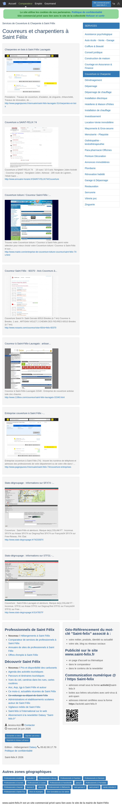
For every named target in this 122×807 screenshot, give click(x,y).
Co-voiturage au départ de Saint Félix (28, 695)
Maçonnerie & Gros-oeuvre (99, 128)
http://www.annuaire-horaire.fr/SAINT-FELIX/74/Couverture (32, 179)
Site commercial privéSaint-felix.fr (101, 4)
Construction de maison (97, 58)
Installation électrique (96, 98)
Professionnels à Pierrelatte (96, 783)
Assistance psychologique (98, 34)
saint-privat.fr (94, 787)
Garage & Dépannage (96, 180)
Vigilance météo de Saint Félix (24, 707)
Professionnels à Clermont (94, 778)
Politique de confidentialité (87, 12)
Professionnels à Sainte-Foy (14, 792)
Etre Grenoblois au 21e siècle (58, 792)
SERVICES (91, 25)
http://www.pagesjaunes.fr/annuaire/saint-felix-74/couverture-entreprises (38, 467)
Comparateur (25, 3)
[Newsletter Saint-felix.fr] (113, 3)
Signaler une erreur (32, 736)
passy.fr (79, 783)
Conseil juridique (93, 52)
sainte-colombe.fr (109, 787)
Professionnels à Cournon (13, 783)
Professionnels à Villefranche (59, 787)
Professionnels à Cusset (37, 783)
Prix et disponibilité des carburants (38, 667)
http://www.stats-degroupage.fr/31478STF (24, 612)
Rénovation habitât (95, 174)
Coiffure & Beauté (94, 46)
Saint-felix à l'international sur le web (27, 711)
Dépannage (91, 86)
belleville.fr (31, 778)
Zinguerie (90, 204)
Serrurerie (90, 192)
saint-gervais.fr (79, 787)
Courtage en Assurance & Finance (98, 66)
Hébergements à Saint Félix (35, 635)
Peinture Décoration (95, 156)
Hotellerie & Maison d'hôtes (99, 104)
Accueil (12, 3)
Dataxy (33, 747)
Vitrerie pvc (91, 198)
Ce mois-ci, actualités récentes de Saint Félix (32, 691)
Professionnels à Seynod (13, 787)
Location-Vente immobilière (99, 122)
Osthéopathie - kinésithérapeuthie (94, 142)
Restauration (91, 186)
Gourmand (50, 3)
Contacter (30, 725)
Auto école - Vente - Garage (99, 40)
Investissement (93, 116)
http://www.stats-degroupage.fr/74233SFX (24, 540)
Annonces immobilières (97, 162)
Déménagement (93, 80)
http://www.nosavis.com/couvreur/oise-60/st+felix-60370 (30, 327)
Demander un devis (14, 736)
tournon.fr (30, 787)
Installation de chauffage (98, 110)
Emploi (38, 3)
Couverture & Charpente (98, 74)
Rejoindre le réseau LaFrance (17, 740)
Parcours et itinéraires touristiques (26, 675)
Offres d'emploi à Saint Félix (23, 655)
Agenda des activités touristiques (25, 671)
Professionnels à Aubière (13, 778)
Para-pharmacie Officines (98, 150)
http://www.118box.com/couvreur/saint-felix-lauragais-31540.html (35, 397)
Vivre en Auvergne (36, 792)
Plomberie (90, 168)
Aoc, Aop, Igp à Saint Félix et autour (27, 687)
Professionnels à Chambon (70, 778)
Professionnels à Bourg (47, 778)
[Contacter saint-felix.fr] (118, 3)
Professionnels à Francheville (61, 783)
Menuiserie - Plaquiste (96, 134)
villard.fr (41, 787)
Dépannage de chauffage (98, 92)
